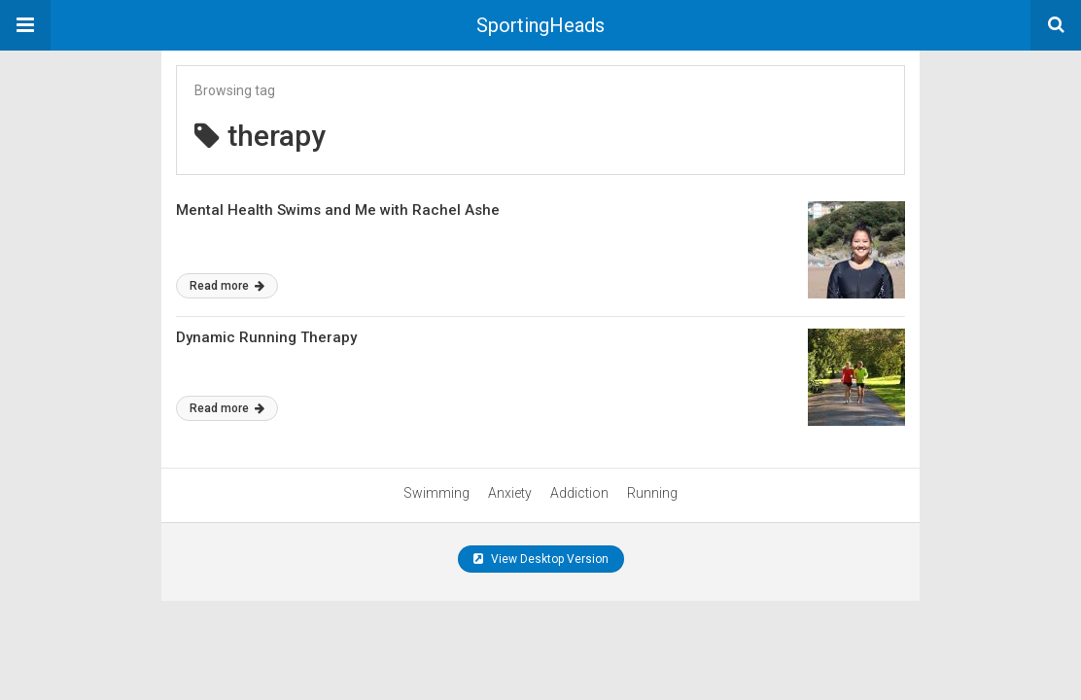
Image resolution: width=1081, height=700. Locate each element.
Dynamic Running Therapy (266, 337)
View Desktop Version (541, 559)
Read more (227, 286)
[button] (25, 25)
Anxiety (510, 493)
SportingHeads (540, 25)
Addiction (579, 493)
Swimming (436, 493)
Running (652, 493)
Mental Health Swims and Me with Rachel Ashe (338, 210)
